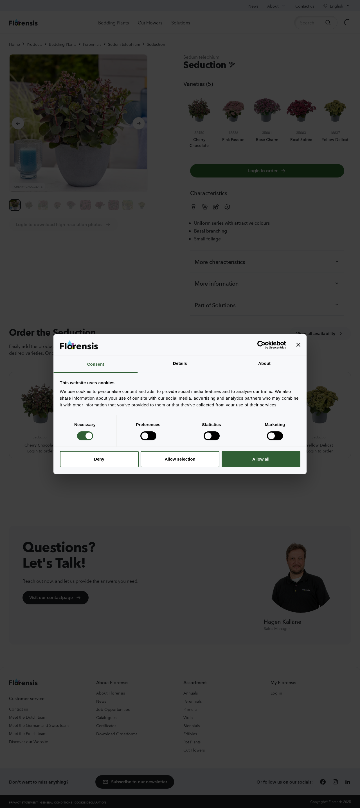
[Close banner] (298, 345)
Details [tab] (180, 363)
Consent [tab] (95, 364)
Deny (99, 459)
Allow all (260, 459)
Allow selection (180, 459)
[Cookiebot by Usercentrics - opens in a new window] (261, 345)
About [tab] (264, 363)
